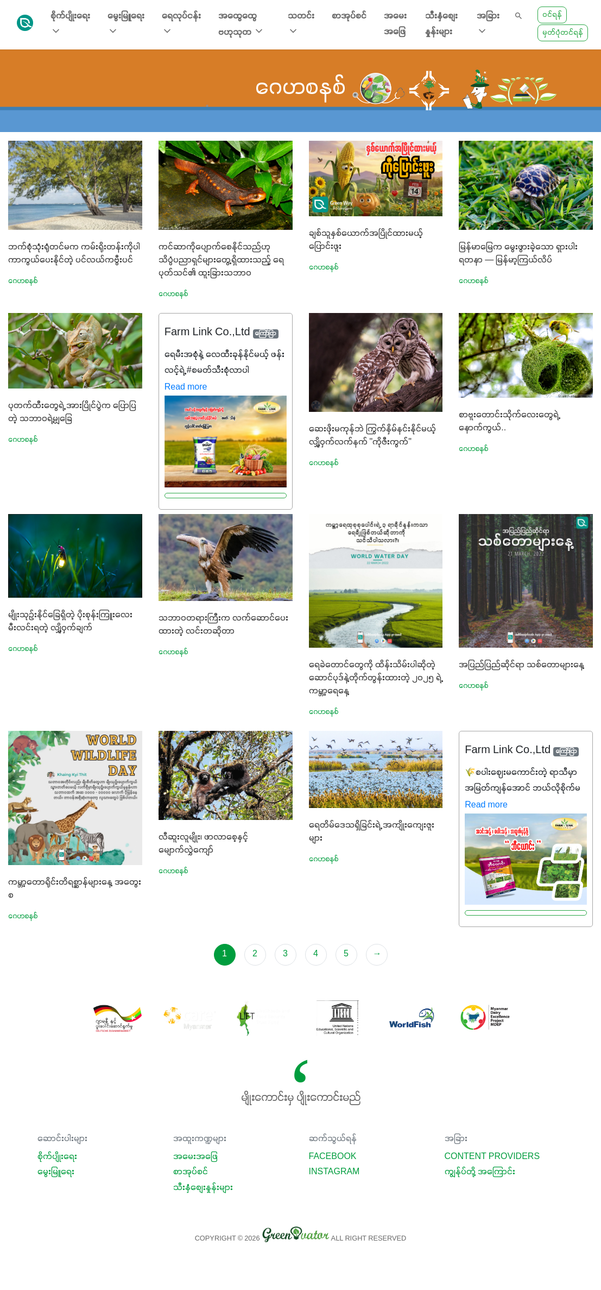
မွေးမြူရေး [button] (125, 24)
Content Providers (492, 1156)
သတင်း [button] (301, 24)
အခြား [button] (488, 24)
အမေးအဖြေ (395, 24)
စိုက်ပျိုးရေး (57, 1156)
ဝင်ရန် (552, 15)
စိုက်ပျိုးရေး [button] (70, 24)
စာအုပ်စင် (349, 16)
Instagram (334, 1172)
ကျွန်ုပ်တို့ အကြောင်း (480, 1172)
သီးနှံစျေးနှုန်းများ (441, 24)
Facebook (333, 1156)
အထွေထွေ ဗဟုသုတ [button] (241, 24)
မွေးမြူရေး (55, 1172)
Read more (186, 387)
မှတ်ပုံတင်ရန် (562, 32)
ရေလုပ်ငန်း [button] (181, 24)
